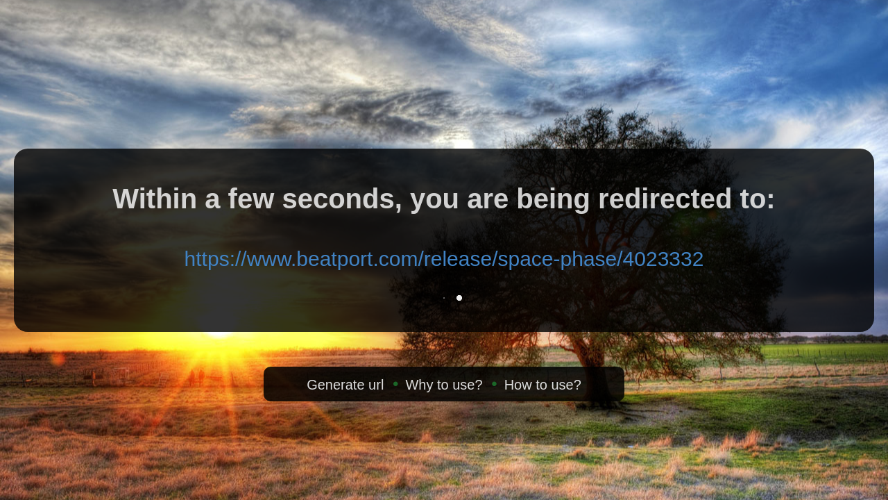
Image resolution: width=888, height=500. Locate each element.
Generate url (345, 384)
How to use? (542, 384)
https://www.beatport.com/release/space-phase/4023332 (444, 258)
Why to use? (443, 384)
